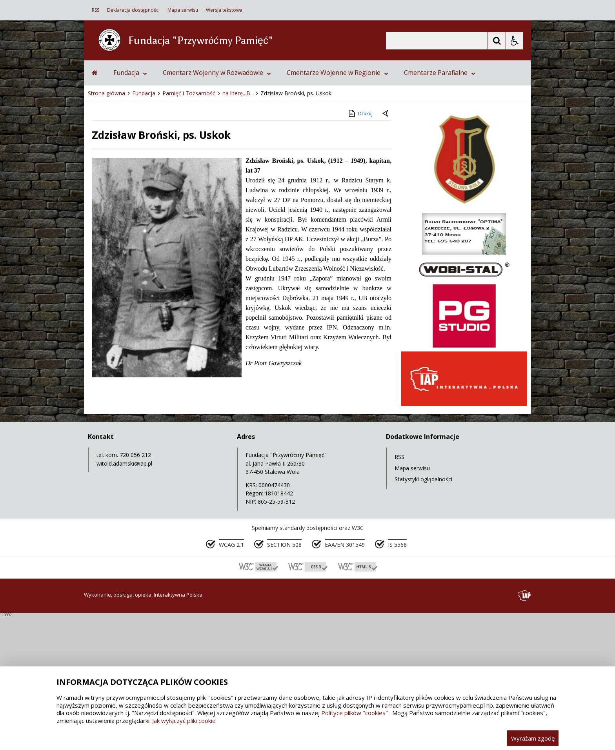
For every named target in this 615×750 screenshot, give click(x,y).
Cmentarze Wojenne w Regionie (337, 206)
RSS (95, 10)
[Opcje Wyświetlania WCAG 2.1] (514, 40)
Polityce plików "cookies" (354, 713)
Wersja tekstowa (224, 10)
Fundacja (130, 206)
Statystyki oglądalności (423, 612)
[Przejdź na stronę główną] (95, 206)
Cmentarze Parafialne (439, 206)
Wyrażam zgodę (533, 738)
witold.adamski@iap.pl (124, 597)
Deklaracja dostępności (133, 10)
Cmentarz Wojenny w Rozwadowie (217, 206)
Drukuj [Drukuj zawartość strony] (360, 246)
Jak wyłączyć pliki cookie (184, 721)
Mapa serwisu (182, 10)
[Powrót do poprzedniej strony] (385, 247)
